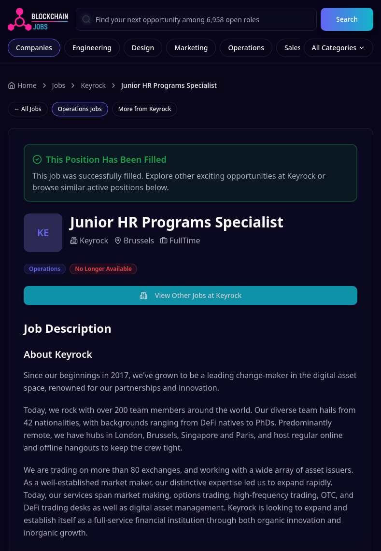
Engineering (92, 47)
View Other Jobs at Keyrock (190, 295)
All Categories (338, 47)
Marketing (191, 47)
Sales (292, 47)
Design (143, 47)
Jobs (59, 85)
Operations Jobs (80, 109)
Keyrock (93, 85)
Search (347, 19)
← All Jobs (28, 109)
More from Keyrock (144, 109)
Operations (246, 47)
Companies (34, 47)
